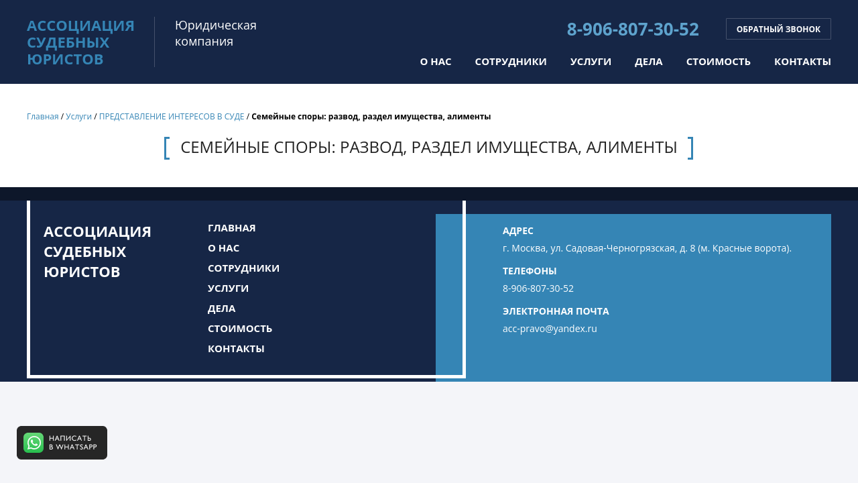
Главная (43, 116)
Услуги (590, 61)
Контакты (802, 61)
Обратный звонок (778, 29)
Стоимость (718, 61)
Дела (648, 61)
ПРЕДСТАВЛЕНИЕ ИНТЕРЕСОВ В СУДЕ (172, 116)
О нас (435, 61)
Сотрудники (511, 61)
